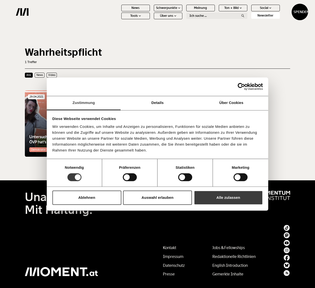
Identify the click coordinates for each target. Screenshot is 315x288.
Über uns (150, 19)
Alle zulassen (228, 198)
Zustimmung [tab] (84, 103)
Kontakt (169, 247)
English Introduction (230, 265)
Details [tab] (157, 103)
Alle (28, 75)
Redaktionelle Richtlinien (234, 256)
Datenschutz (174, 265)
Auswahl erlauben (157, 198)
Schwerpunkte (150, 12)
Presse (169, 274)
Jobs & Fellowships (228, 247)
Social (247, 12)
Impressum (173, 256)
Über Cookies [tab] (231, 103)
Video (51, 75)
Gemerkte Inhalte (227, 274)
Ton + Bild (215, 12)
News (118, 12)
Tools (117, 19)
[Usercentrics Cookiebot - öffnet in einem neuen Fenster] (241, 86)
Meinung (182, 12)
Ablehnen (86, 198)
